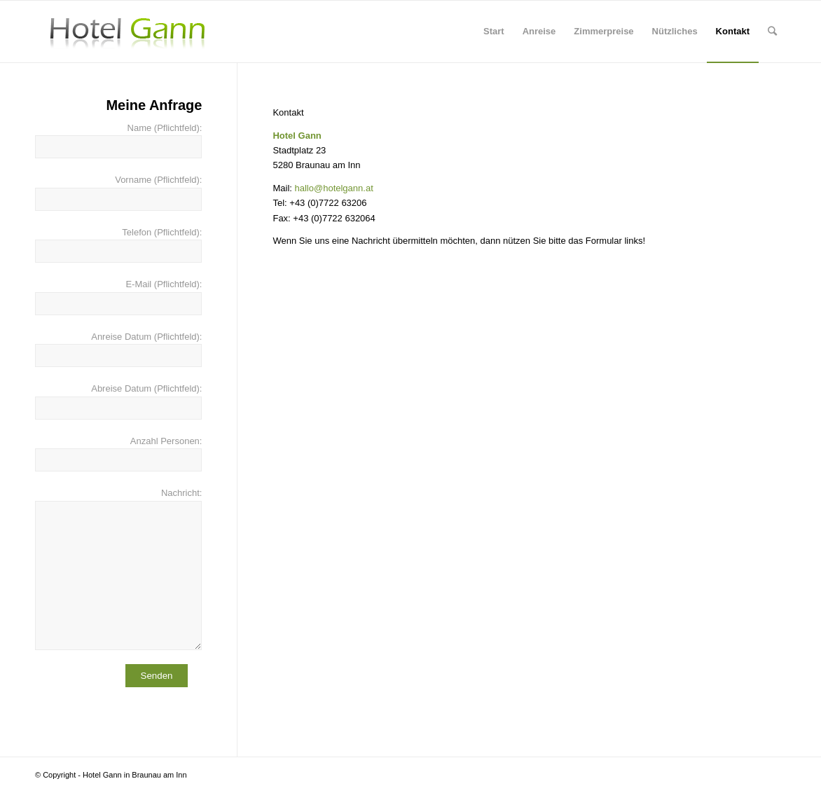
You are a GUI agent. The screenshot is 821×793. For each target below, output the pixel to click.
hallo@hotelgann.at (334, 188)
